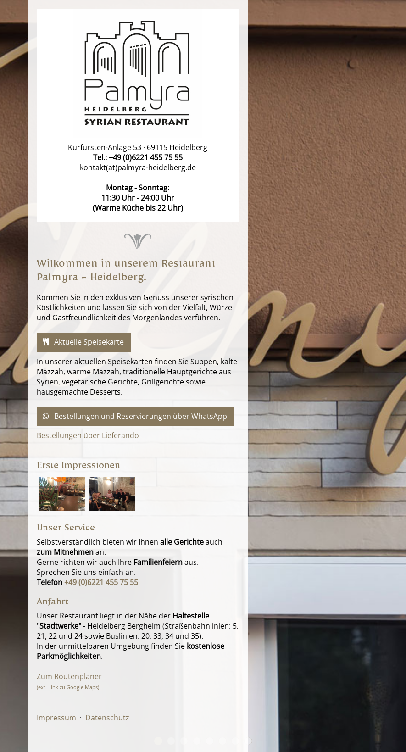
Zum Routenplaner (69, 681)
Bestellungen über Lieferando (88, 435)
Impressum (56, 718)
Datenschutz (107, 718)
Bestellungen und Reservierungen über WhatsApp (134, 416)
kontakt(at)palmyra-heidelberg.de (138, 167)
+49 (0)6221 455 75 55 (146, 157)
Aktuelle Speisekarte (82, 342)
